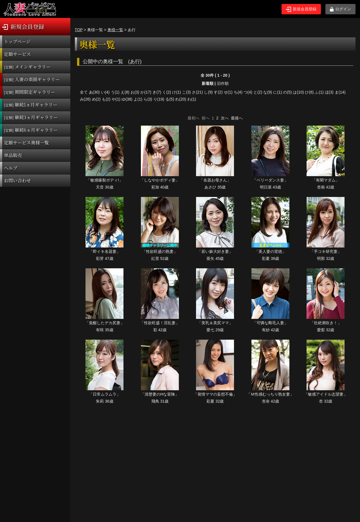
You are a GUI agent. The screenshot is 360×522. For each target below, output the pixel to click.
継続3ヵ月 (31, 117)
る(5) (169, 99)
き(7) (156, 92)
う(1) (115, 92)
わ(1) (191, 99)
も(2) (106, 99)
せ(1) (228, 92)
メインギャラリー (27, 66)
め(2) (96, 99)
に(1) (277, 92)
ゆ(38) (127, 99)
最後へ (237, 118)
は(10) (298, 92)
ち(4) (238, 92)
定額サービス (17, 54)
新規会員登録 (301, 9)
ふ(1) (319, 92)
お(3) (134, 92)
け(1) (176, 92)
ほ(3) (329, 92)
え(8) (125, 92)
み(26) (85, 99)
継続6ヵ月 (31, 130)
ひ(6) (309, 92)
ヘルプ (10, 168)
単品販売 (13, 155)
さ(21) (197, 92)
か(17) (145, 92)
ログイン (340, 9)
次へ (225, 118)
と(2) (257, 92)
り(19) (158, 99)
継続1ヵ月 (30, 104)
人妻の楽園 (32, 79)
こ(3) (186, 92)
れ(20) (180, 99)
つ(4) (248, 92)
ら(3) (147, 99)
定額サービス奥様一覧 (26, 142)
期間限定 (29, 92)
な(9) (267, 92)
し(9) (208, 92)
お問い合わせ (17, 180)
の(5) (287, 92)
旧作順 (223, 83)
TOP (79, 30)
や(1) (116, 99)
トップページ (17, 41)
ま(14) (340, 92)
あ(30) (94, 92)
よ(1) (138, 99)
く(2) (166, 92)
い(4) (105, 92)
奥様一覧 (115, 30)
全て (84, 92)
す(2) (218, 92)
